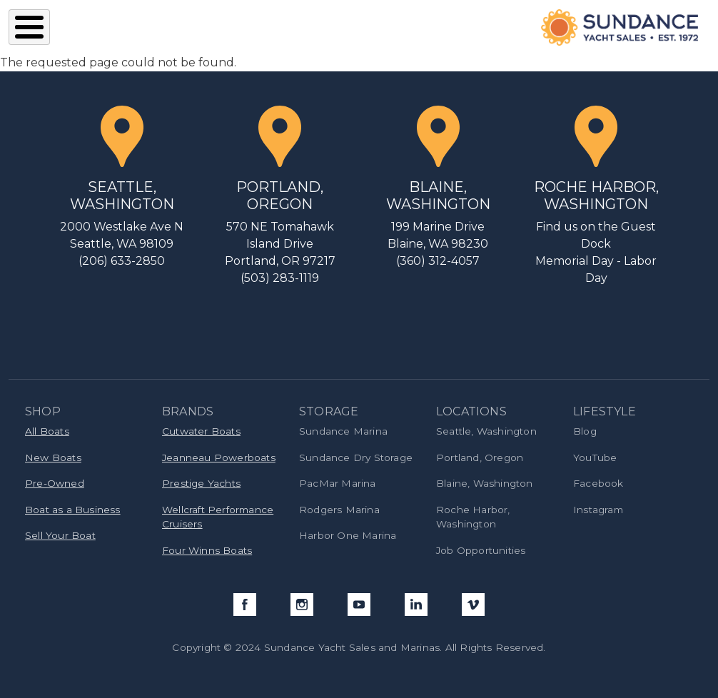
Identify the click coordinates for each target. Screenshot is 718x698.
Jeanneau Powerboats (218, 457)
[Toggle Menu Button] (29, 27)
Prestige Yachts (201, 483)
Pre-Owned (54, 483)
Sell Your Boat (60, 535)
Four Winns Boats (207, 550)
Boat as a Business (73, 509)
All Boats (47, 431)
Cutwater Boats (201, 431)
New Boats (53, 457)
